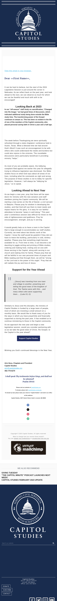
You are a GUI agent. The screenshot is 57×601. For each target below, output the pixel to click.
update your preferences (22, 438)
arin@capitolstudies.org (13, 368)
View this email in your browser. (18, 71)
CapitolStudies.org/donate (34, 390)
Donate (6, 586)
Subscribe (7, 590)
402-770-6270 (31, 583)
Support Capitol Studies (28, 338)
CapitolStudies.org (36, 387)
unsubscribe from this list (40, 438)
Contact (6, 594)
